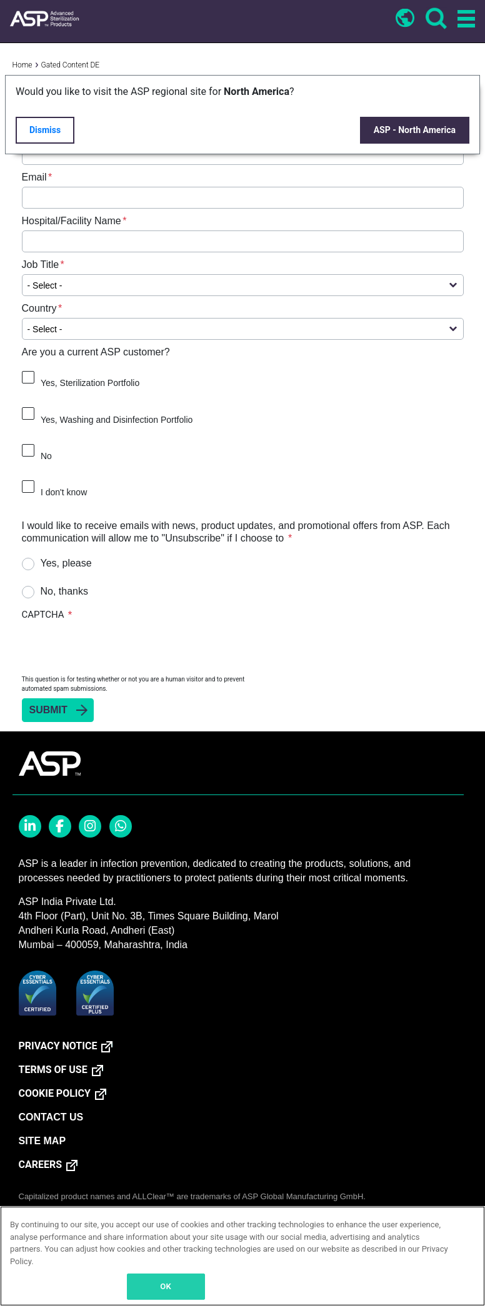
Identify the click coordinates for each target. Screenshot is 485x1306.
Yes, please (66, 563)
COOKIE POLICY (55, 1094)
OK (165, 1286)
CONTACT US (51, 1117)
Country (39, 308)
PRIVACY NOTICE (58, 1046)
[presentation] (117, 647)
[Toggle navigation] (464, 19)
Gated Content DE (70, 65)
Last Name (46, 133)
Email (34, 177)
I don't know (64, 492)
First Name (46, 89)
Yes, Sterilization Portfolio (90, 383)
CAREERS (40, 1165)
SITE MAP (42, 1140)
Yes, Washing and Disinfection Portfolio (116, 420)
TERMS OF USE (53, 1070)
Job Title (40, 264)
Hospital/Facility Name (71, 220)
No (46, 456)
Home (22, 65)
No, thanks (64, 591)
